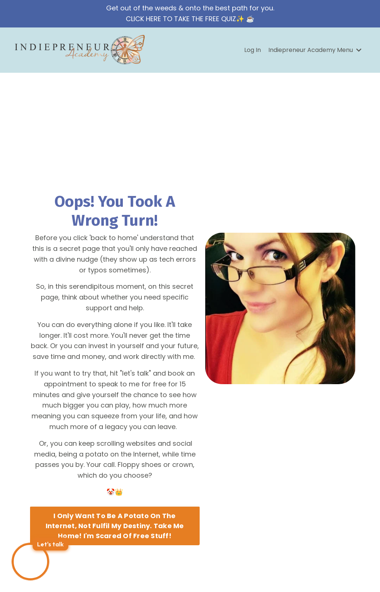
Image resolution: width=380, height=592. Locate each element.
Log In (252, 50)
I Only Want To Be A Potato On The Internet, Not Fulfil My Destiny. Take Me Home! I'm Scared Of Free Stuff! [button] (115, 525)
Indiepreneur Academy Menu (314, 50)
